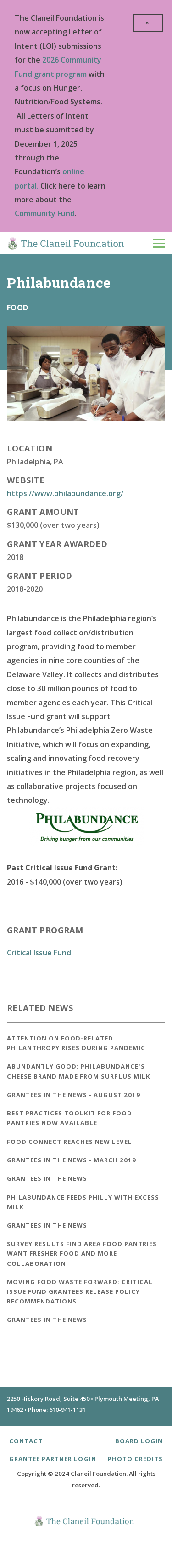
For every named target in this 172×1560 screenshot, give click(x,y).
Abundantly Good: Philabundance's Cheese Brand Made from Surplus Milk (78, 1071)
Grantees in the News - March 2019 (71, 1160)
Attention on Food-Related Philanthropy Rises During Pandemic (76, 1043)
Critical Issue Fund (39, 953)
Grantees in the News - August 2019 (73, 1095)
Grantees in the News (47, 1178)
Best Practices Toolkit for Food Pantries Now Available (69, 1118)
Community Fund (45, 213)
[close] (148, 23)
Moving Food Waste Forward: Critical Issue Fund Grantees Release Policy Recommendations (80, 1291)
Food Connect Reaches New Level (69, 1141)
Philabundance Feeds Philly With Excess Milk (83, 1202)
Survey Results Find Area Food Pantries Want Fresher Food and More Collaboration (82, 1253)
